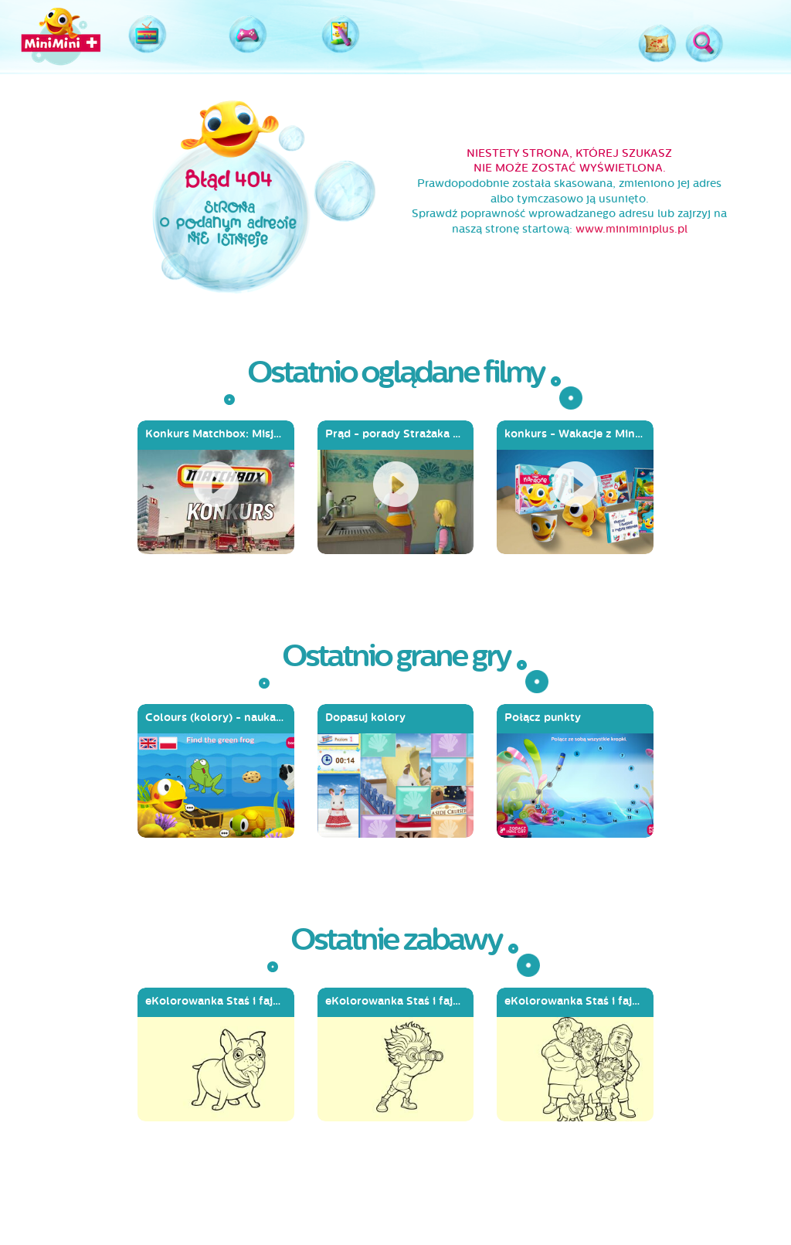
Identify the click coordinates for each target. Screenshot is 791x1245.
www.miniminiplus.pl (631, 229)
